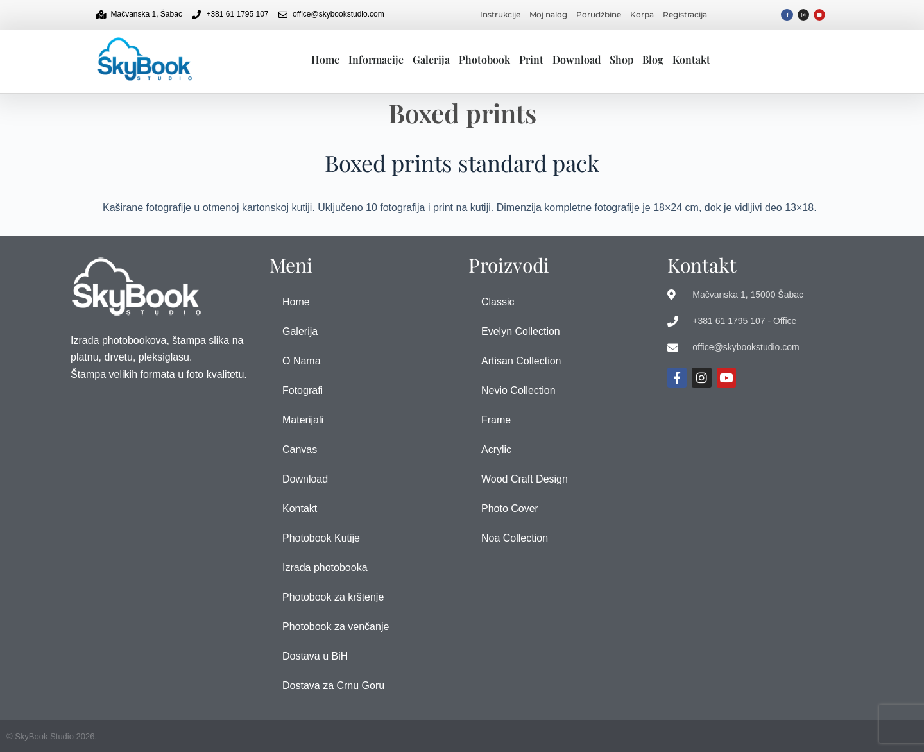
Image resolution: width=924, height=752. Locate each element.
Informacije (376, 59)
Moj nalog (548, 14)
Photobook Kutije (321, 538)
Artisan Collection (521, 360)
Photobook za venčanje (335, 626)
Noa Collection (514, 538)
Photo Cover (509, 508)
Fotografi (302, 390)
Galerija (431, 59)
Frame (496, 419)
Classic (498, 301)
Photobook (484, 59)
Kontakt (691, 59)
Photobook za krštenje (333, 597)
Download (576, 59)
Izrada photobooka (325, 567)
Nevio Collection (518, 390)
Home (325, 59)
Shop (621, 59)
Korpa (642, 14)
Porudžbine (598, 14)
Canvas (299, 449)
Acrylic (496, 449)
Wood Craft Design (524, 479)
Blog (652, 59)
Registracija (685, 14)
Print (531, 59)
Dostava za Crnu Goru (333, 685)
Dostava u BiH (315, 656)
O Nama (301, 360)
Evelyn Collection (520, 331)
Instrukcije (500, 14)
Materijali (302, 419)
